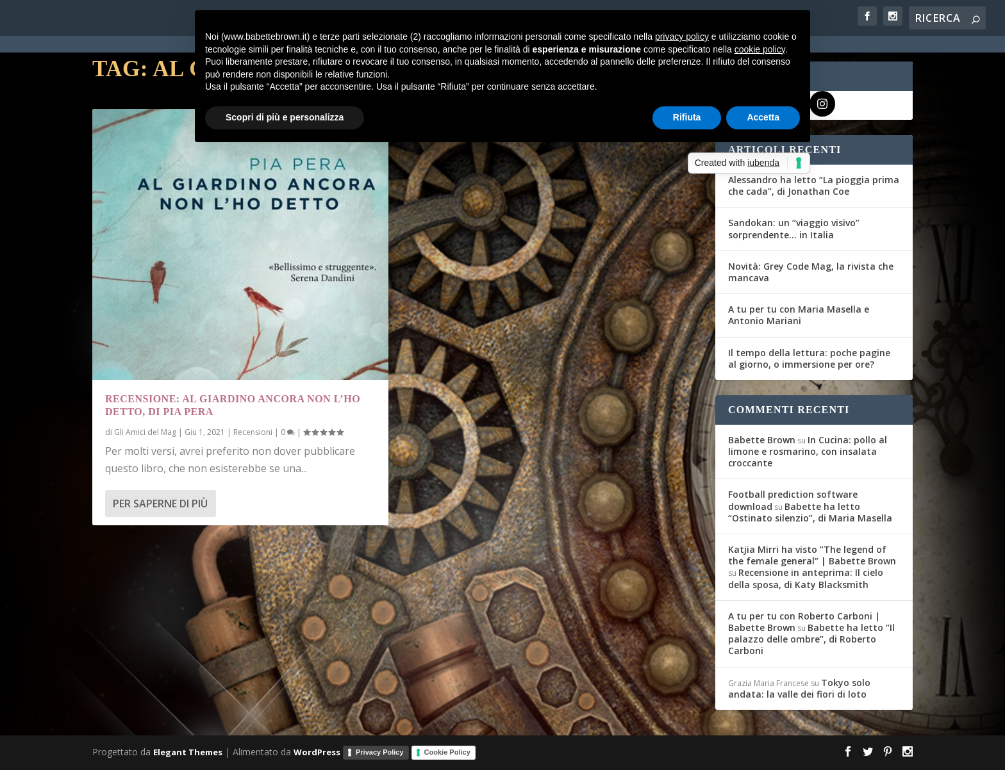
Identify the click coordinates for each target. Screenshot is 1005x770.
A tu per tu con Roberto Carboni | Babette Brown (804, 622)
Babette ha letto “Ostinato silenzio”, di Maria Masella (810, 512)
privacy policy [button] (682, 36)
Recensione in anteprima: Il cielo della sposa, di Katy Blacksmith (805, 578)
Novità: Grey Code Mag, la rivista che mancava (810, 272)
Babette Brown (761, 440)
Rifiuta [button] (687, 117)
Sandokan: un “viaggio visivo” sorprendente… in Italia (794, 228)
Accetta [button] (763, 117)
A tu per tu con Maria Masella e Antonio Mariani (798, 315)
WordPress (317, 752)
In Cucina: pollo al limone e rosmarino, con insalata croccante (807, 451)
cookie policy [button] (760, 49)
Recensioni (252, 432)
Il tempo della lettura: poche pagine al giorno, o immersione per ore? (809, 358)
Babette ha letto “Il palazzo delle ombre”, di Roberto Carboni (811, 639)
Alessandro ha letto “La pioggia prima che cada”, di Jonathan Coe (813, 185)
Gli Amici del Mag (145, 432)
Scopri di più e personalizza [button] (285, 117)
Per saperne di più (160, 503)
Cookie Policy (447, 752)
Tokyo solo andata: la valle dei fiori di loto (799, 688)
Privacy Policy (380, 752)
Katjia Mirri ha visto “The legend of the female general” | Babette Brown (812, 555)
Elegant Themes (187, 752)
